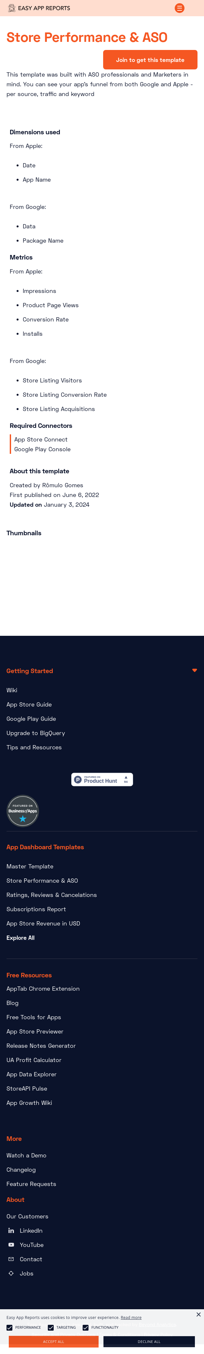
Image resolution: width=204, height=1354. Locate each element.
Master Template (30, 866)
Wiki (12, 690)
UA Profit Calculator (34, 1059)
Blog (13, 1002)
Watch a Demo (27, 1155)
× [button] (198, 1314)
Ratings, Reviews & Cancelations (52, 894)
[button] (179, 8)
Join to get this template (150, 59)
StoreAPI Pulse (27, 1088)
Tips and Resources (34, 747)
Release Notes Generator (41, 1045)
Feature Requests (31, 1183)
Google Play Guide (31, 718)
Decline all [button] (149, 1341)
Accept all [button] (53, 1341)
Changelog (21, 1169)
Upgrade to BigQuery (36, 732)
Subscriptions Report (36, 909)
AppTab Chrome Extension (43, 988)
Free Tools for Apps (34, 1017)
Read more (131, 1317)
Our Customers (27, 1216)
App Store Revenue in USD (43, 923)
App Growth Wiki (29, 1102)
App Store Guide (29, 704)
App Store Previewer (35, 1031)
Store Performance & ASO (42, 880)
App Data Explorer (32, 1074)
